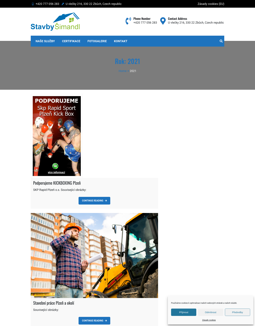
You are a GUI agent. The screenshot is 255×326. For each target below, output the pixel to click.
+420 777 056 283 (45, 4)
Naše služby (45, 41)
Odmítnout (210, 312)
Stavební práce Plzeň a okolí (53, 287)
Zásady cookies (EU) (211, 4)
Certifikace (71, 41)
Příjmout (183, 312)
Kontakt (120, 41)
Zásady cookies (209, 320)
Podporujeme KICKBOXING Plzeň (57, 167)
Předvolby (237, 312)
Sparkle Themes (146, 322)
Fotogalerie (97, 41)
